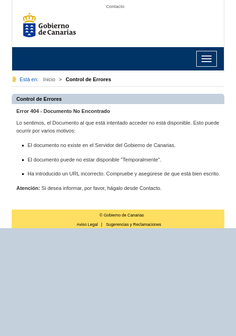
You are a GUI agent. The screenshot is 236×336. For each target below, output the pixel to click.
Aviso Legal (87, 224)
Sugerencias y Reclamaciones (133, 224)
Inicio (49, 79)
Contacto (115, 6)
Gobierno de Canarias (52, 28)
